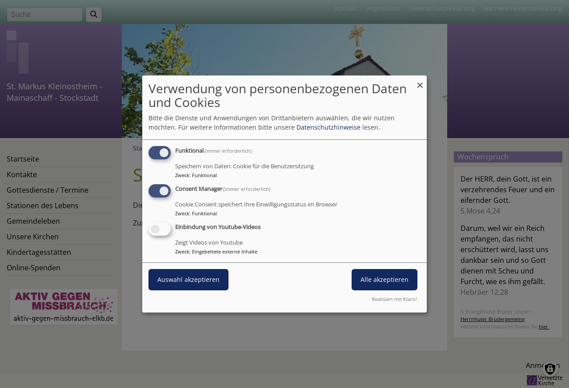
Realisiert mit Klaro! (394, 299)
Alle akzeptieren (385, 279)
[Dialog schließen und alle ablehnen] (420, 81)
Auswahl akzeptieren (188, 279)
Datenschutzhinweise (329, 127)
